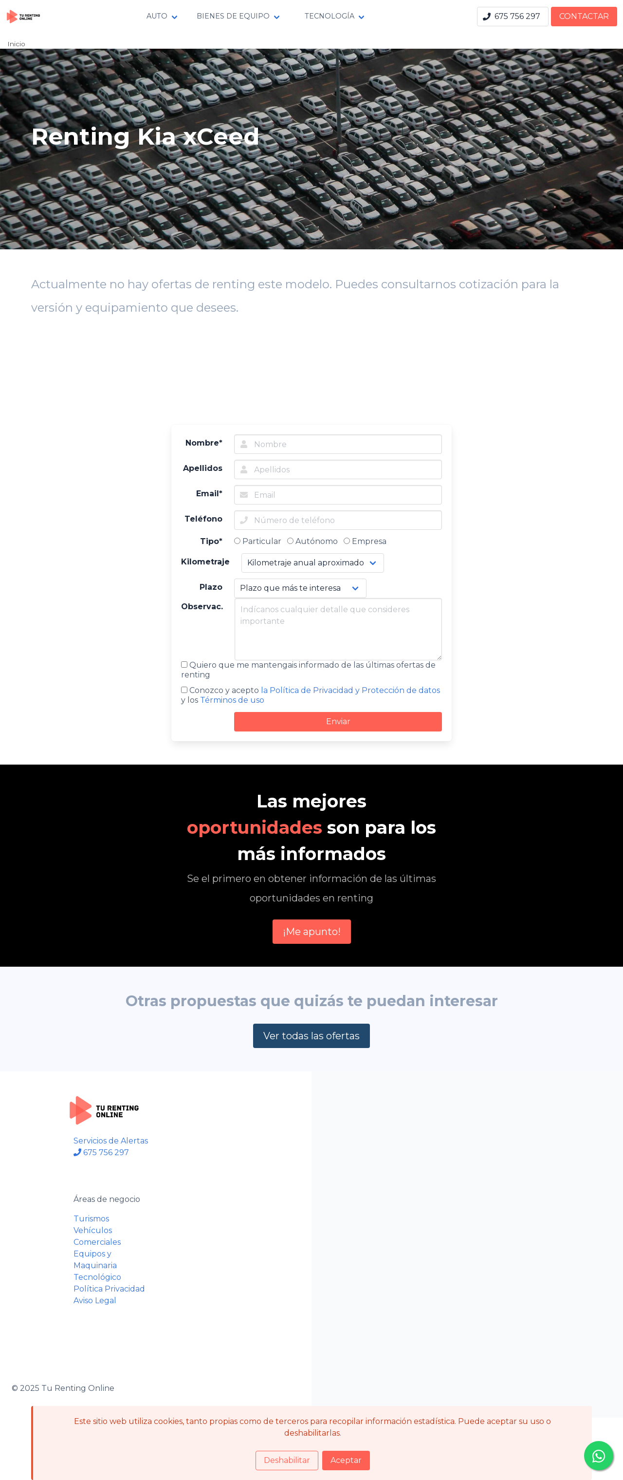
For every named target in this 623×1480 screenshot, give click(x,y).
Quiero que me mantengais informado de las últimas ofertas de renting (308, 669)
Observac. (202, 606)
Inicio (16, 44)
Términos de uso (232, 700)
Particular (257, 541)
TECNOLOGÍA (329, 16)
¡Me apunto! (312, 931)
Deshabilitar (287, 1460)
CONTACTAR (584, 16)
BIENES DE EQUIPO (233, 16)
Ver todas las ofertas (311, 1036)
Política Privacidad (109, 1288)
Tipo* (211, 541)
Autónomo (312, 541)
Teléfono (203, 519)
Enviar (338, 721)
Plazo (211, 587)
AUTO (157, 16)
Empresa (365, 541)
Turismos (91, 1218)
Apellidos (202, 468)
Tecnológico (97, 1277)
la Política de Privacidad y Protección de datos (350, 690)
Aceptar (346, 1460)
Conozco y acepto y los (310, 695)
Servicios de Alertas (110, 1140)
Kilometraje (205, 561)
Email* (209, 493)
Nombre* (203, 443)
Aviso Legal (94, 1300)
